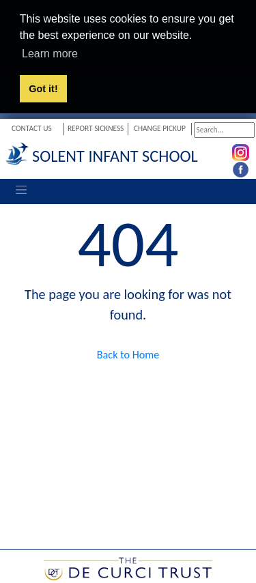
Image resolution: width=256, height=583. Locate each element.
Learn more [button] (50, 53)
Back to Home (128, 353)
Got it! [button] (43, 88)
